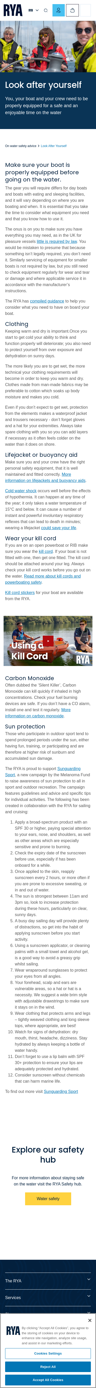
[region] (48, 1350)
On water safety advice (20, 146)
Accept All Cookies (48, 1380)
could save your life (58, 528)
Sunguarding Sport (61, 1091)
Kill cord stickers (20, 592)
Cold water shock (21, 491)
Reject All (48, 1367)
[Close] (89, 1320)
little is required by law (57, 241)
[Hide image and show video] (48, 641)
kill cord (46, 551)
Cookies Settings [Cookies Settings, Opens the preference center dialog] (48, 1353)
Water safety (48, 1199)
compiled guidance (47, 301)
